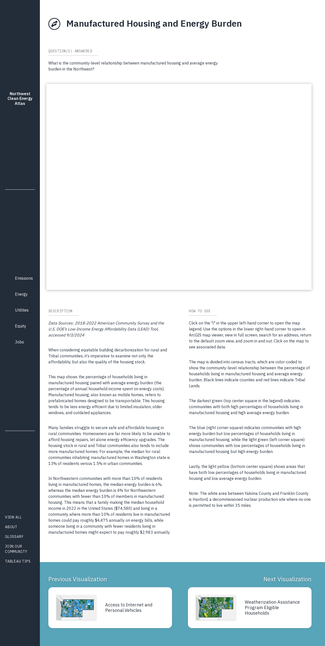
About (11, 527)
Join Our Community (16, 549)
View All (13, 517)
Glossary (14, 536)
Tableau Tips (18, 561)
